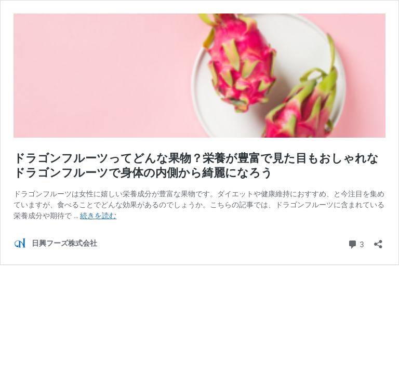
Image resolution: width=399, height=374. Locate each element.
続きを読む (98, 215)
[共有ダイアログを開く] (378, 241)
